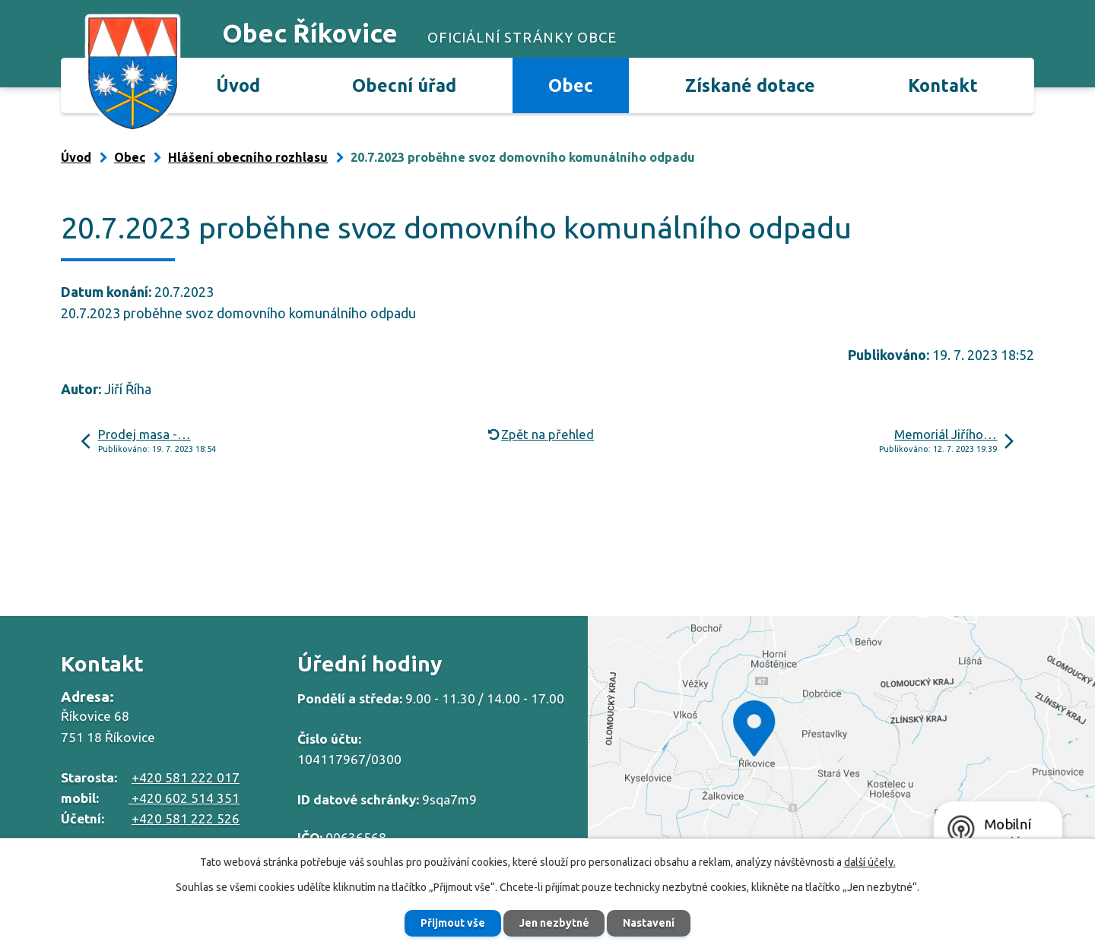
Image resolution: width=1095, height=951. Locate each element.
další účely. (870, 862)
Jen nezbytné (554, 923)
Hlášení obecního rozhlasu (248, 157)
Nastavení (649, 923)
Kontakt (943, 85)
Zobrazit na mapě (841, 744)
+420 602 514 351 (184, 798)
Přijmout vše (453, 923)
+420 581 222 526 (186, 818)
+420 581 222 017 (186, 777)
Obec (570, 85)
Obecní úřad (404, 85)
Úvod (238, 85)
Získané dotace (750, 85)
